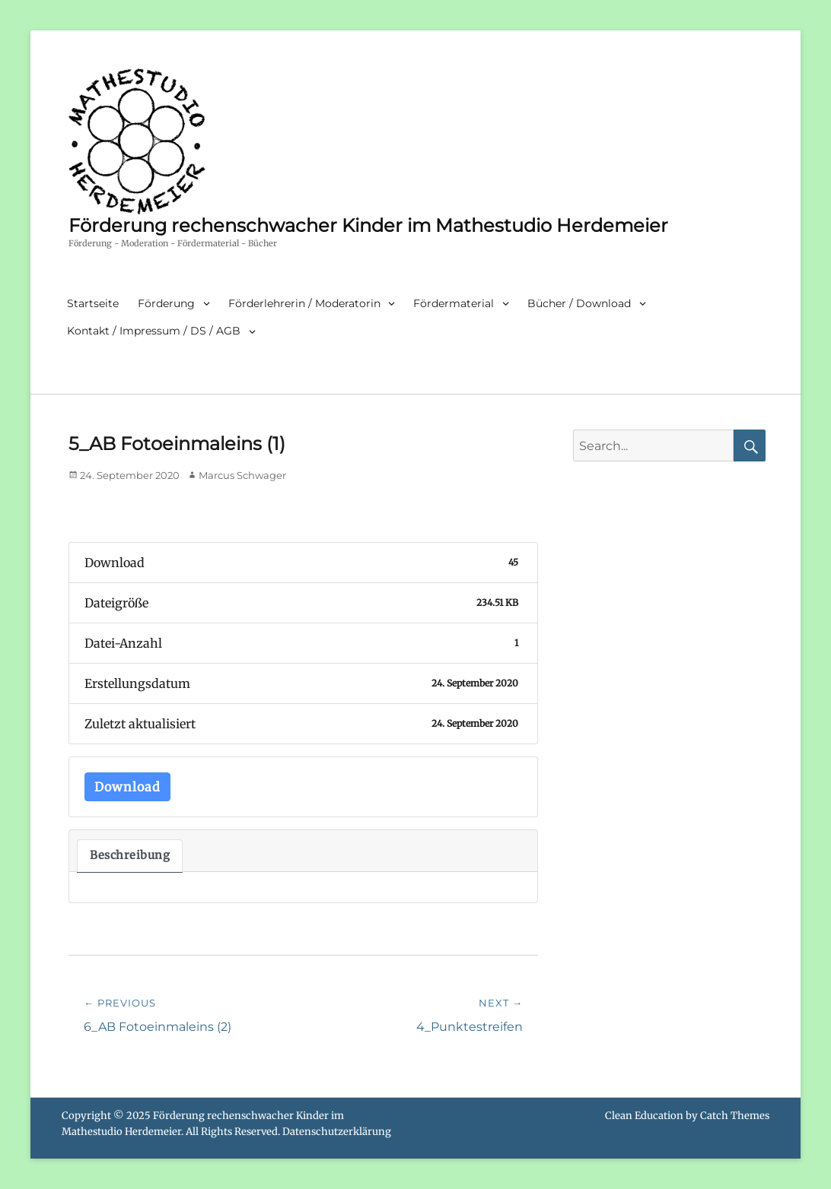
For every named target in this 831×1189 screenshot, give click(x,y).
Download (127, 786)
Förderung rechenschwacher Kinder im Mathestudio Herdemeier (368, 225)
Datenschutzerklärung (336, 1131)
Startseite (93, 303)
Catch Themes (734, 1115)
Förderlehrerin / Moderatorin (304, 303)
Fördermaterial (453, 303)
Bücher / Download (579, 303)
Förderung (166, 303)
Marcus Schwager (242, 475)
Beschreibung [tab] (130, 855)
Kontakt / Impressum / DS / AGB (153, 331)
